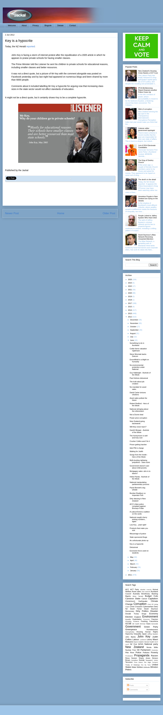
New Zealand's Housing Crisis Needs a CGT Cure (148, 72)
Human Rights (151, 632)
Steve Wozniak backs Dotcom (138, 355)
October (133, 327)
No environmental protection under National (137, 367)
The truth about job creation (137, 383)
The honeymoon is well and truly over (138, 437)
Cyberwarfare (148, 607)
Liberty (149, 639)
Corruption (140, 603)
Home (60, 213)
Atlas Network (145, 591)
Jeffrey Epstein (152, 634)
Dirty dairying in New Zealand (138, 500)
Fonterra (136, 621)
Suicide (141, 660)
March (132, 564)
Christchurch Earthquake (136, 601)
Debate (60, 25)
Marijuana (129, 642)
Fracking (144, 621)
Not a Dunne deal (136, 415)
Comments (132, 690)
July (132, 337)
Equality (128, 619)
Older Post (109, 213)
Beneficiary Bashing (149, 594)
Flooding (128, 621)
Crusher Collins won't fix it (140, 441)
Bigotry (128, 596)
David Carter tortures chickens (138, 394)
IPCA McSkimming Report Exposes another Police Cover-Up (147, 90)
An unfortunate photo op (139, 540)
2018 (130, 300)
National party (151, 644)
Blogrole (48, 25)
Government (133, 626)
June (132, 340)
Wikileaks (146, 667)
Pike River (129, 652)
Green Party (151, 627)
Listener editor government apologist (146, 129)
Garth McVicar (140, 624)
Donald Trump (132, 614)
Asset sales (136, 591)
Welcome (12, 25)
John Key (144, 636)
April (132, 560)
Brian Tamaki (138, 596)
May (132, 557)
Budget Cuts (151, 596)
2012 (130, 317)
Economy (153, 613)
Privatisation (129, 656)
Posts (130, 685)
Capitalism (153, 598)
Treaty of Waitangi (132, 665)
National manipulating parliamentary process (139, 483)
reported (30, 46)
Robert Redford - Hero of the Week (139, 404)
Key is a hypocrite (136, 544)
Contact (72, 25)
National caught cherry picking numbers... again (138, 519)
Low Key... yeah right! (138, 525)
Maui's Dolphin (139, 642)
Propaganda (141, 655)
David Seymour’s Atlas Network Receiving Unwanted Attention (147, 237)
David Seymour (151, 609)
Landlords (143, 639)
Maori (155, 639)
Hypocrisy (129, 634)
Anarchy (148, 589)
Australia (136, 594)
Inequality (137, 634)
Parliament (145, 650)
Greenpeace (131, 629)
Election (129, 617)
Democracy (129, 611)
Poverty (154, 652)
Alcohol (142, 589)
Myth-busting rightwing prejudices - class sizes (140, 461)
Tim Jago (147, 662)
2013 (130, 313)
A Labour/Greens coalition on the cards (140, 513)
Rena (127, 658)
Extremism (146, 619)
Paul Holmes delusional (139, 378)
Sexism (134, 658)
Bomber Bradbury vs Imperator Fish (137, 494)
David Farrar (136, 609)
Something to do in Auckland (137, 344)
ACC (127, 589)
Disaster (154, 611)
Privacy (35, 25)
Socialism (134, 660)
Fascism (154, 619)
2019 (130, 296)
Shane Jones (144, 658)
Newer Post (12, 213)
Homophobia (129, 632)
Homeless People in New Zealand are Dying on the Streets (148, 198)
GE (133, 624)
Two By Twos (146, 665)
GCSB (128, 623)
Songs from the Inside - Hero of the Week (139, 456)
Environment (150, 616)
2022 (130, 286)
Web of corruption (145, 109)
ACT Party (134, 589)
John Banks (130, 637)
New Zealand (134, 647)
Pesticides (155, 650)
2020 (130, 293)
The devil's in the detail (147, 179)
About (24, 25)
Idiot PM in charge (137, 448)
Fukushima (153, 621)
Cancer (144, 599)
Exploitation (137, 619)
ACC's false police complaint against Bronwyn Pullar (138, 506)
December (134, 320)
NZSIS (140, 644)
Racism (154, 655)
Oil (138, 650)
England (137, 617)
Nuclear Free (130, 650)
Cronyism (138, 607)
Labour (135, 639)
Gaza (148, 624)
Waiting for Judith (136, 451)
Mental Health (149, 642)
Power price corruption (138, 418)
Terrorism (129, 662)
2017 (130, 303)
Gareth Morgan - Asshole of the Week (139, 431)
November (134, 323)
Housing (139, 632)
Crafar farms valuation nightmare (138, 350)
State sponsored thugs (138, 537)
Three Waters (138, 662)
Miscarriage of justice (138, 534)
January (133, 571)
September (134, 330)
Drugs (144, 614)
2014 (130, 310)
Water (134, 667)
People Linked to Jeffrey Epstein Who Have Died (147, 217)
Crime (132, 607)
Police (138, 652)
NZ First (133, 644)
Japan (144, 634)
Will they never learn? (138, 427)
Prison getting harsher (138, 444)
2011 (130, 575)
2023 (130, 283)
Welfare (140, 667)
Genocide (154, 624)
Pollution (146, 652)
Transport (155, 662)
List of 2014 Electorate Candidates (146, 146)
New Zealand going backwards (137, 422)
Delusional (134, 547)
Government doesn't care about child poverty (139, 467)
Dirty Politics (142, 611)
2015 (130, 307)
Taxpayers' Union (152, 660)
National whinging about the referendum (139, 410)
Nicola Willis (152, 647)
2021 (130, 290)
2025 (130, 279)
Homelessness (152, 629)
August (133, 333)
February (134, 567)
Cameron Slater (133, 598)
